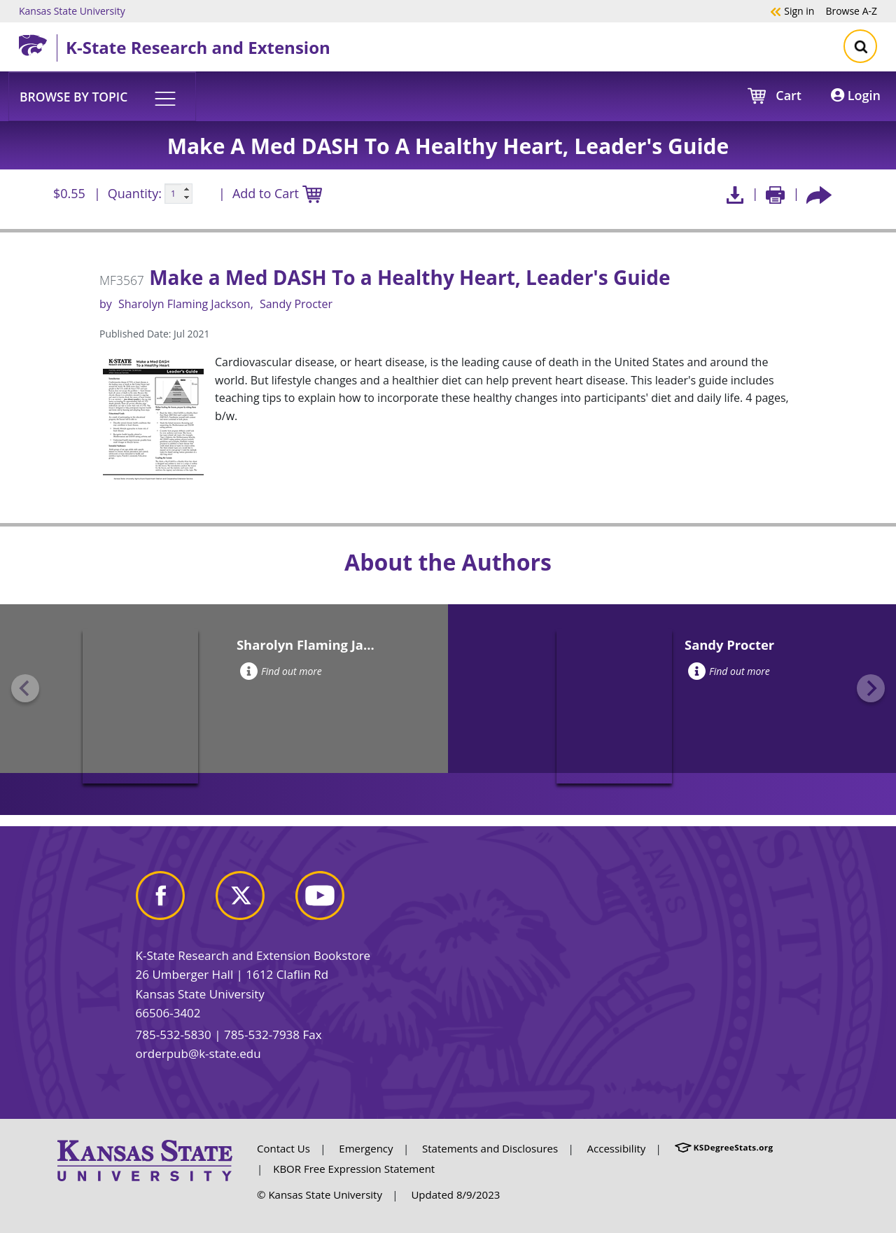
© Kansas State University (319, 1194)
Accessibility (616, 1148)
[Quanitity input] (178, 193)
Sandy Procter (296, 304)
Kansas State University (72, 11)
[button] (102, 95)
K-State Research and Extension (198, 47)
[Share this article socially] (819, 193)
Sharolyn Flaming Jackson (184, 304)
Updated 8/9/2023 (455, 1194)
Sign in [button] (792, 11)
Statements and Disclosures (490, 1148)
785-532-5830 (173, 1034)
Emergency (366, 1148)
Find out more (281, 671)
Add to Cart (277, 194)
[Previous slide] (25, 688)
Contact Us (283, 1148)
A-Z (851, 11)
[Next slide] (871, 688)
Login (856, 95)
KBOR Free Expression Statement (354, 1169)
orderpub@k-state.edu (198, 1053)
